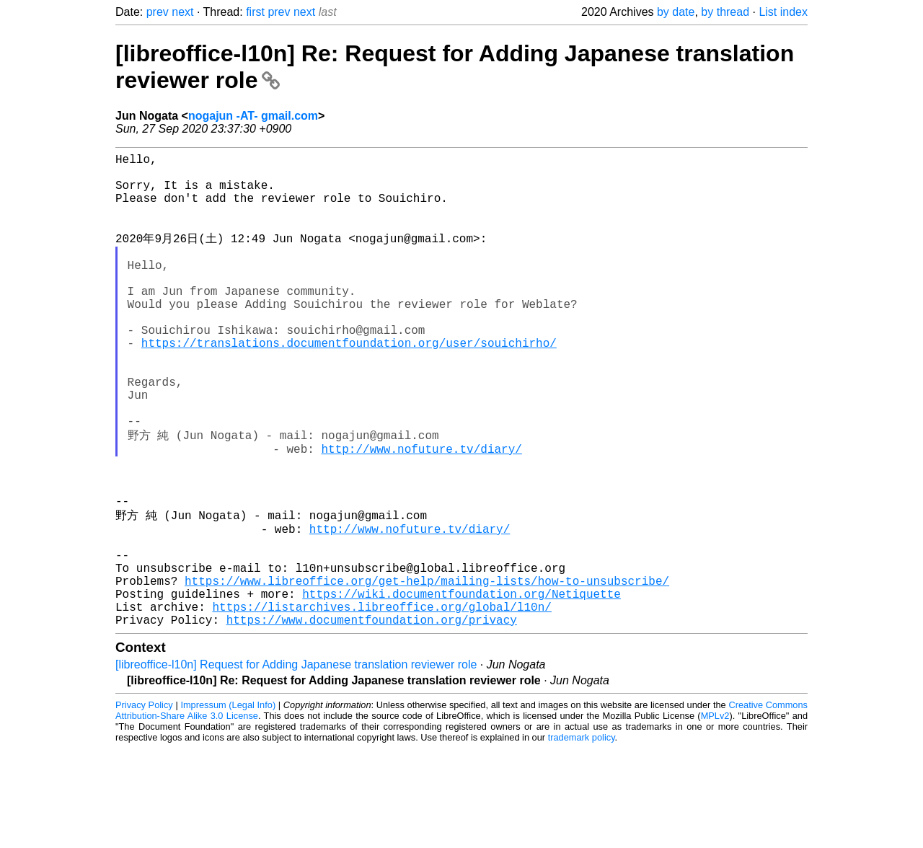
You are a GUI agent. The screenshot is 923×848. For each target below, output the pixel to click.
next (182, 12)
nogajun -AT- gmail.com (253, 116)
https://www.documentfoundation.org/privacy (371, 719)
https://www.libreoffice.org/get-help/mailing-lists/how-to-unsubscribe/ (427, 671)
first (255, 12)
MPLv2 (715, 815)
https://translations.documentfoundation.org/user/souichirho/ (349, 384)
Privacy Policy (144, 804)
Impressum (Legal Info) (227, 804)
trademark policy (581, 836)
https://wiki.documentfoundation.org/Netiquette (461, 687)
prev (157, 12)
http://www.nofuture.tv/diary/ (421, 512)
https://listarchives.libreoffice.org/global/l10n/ (381, 703)
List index (783, 12)
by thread (725, 12)
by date (675, 12)
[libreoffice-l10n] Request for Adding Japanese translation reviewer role (296, 764)
